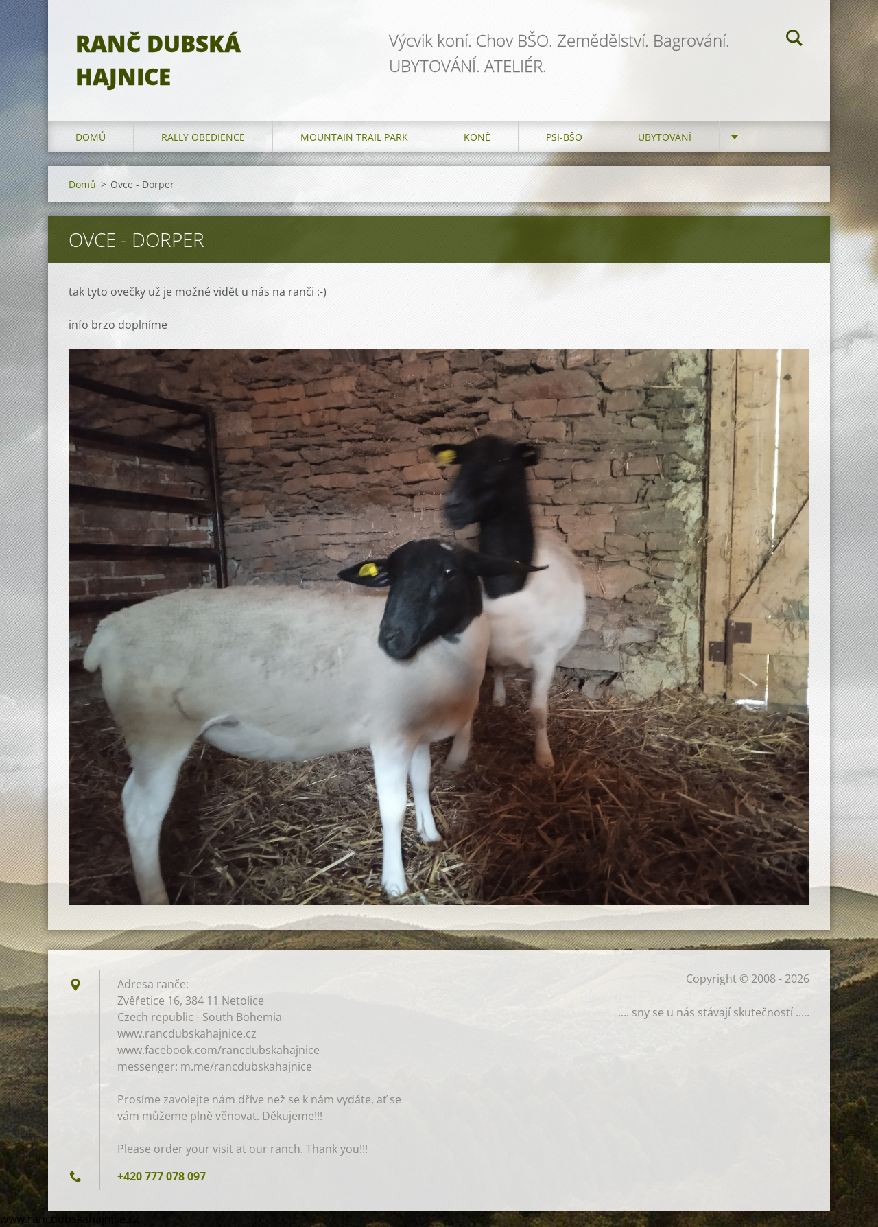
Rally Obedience (203, 136)
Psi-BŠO (564, 136)
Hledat (794, 39)
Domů (90, 136)
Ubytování (664, 136)
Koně (477, 136)
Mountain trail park (354, 136)
